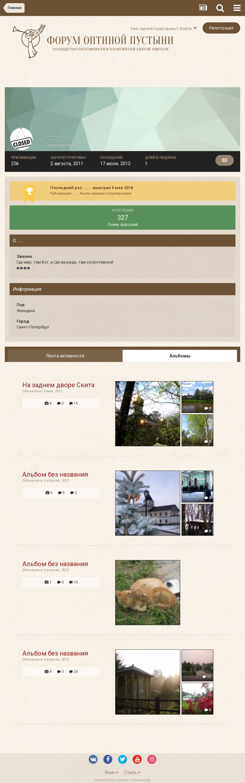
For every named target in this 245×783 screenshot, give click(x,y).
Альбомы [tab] (179, 355)
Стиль (132, 772)
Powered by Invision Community (122, 780)
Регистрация (221, 28)
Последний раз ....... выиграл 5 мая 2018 (91, 187)
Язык (111, 772)
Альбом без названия (55, 474)
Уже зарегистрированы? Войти (163, 28)
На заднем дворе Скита (58, 385)
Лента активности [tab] (65, 355)
